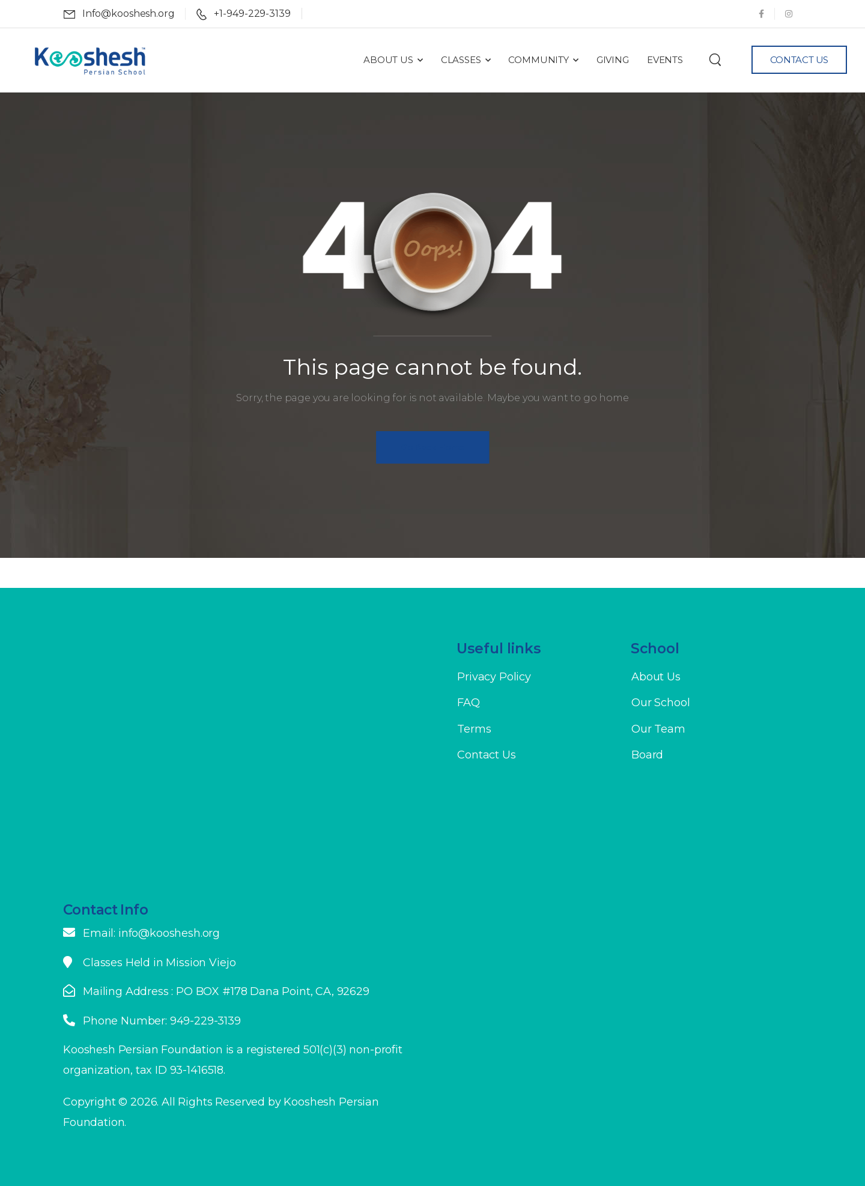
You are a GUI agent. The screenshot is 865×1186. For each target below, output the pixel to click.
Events (665, 59)
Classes (461, 59)
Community (538, 59)
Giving (612, 59)
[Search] (715, 59)
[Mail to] (119, 14)
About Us (388, 59)
